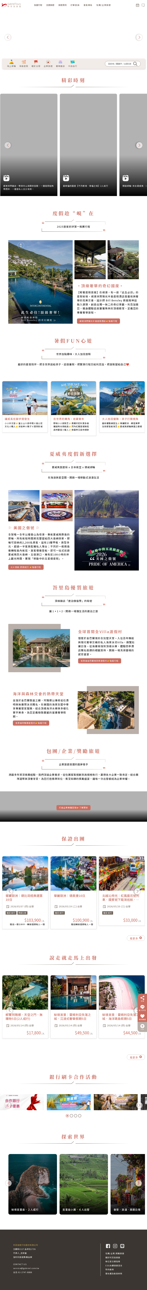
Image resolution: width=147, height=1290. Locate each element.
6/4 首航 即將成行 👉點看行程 (26, 578)
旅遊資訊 (62, 4)
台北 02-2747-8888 (22, 1272)
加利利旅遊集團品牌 (22, 1257)
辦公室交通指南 (112, 1261)
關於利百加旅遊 (112, 1257)
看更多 (136, 951)
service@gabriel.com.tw (26, 1268)
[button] (7, 37)
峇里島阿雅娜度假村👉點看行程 (31, 729)
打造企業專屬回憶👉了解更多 (73, 812)
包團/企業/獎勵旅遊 (114, 1253)
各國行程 (38, 4)
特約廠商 (109, 1269)
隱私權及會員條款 (113, 1273)
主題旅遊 (50, 4)
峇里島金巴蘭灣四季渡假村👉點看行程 (99, 667)
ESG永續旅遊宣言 (113, 1265)
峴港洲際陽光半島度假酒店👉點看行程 (98, 333)
